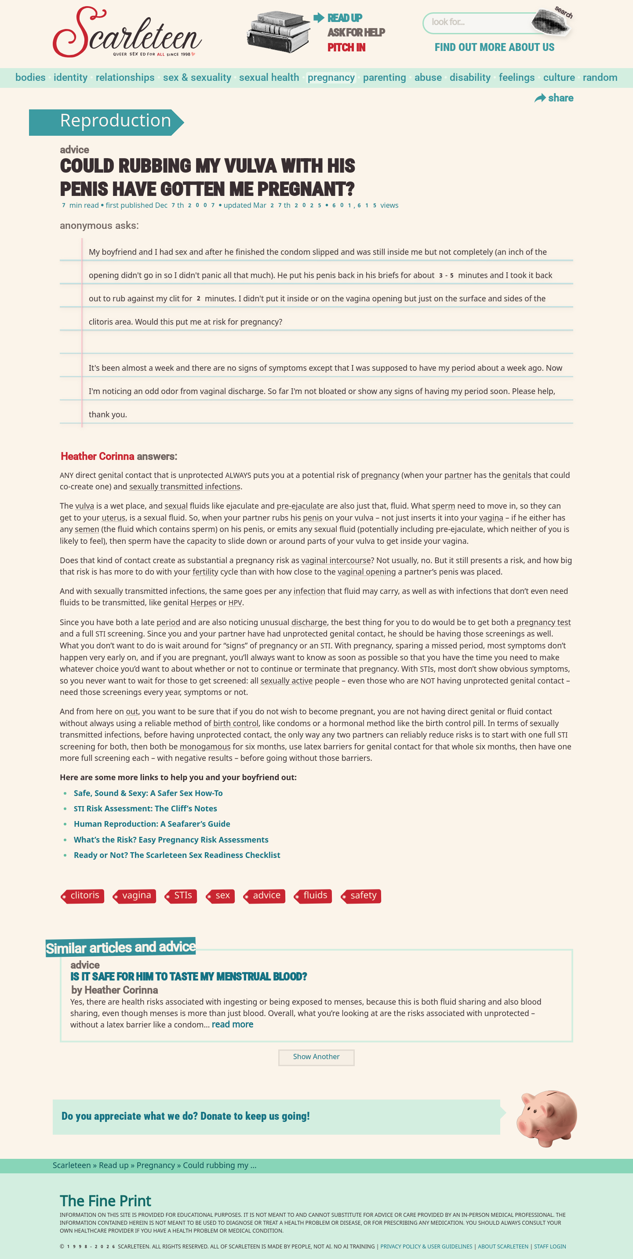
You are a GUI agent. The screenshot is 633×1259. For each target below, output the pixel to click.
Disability (470, 77)
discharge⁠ (309, 622)
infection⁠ (309, 591)
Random (600, 77)
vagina (137, 896)
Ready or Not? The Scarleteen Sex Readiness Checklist (177, 855)
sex (222, 896)
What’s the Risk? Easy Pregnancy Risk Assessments (171, 839)
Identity (70, 77)
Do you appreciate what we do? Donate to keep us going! (186, 1116)
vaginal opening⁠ (367, 571)
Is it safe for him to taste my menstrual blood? (188, 976)
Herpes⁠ (203, 602)
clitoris (84, 896)
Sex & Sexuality (197, 77)
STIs (184, 896)
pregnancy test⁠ (544, 622)
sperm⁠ (443, 505)
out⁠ (132, 711)
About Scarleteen (503, 1247)
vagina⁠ (491, 517)
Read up (344, 18)
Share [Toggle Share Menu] (552, 97)
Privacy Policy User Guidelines (427, 1247)
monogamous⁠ (205, 746)
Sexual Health (269, 77)
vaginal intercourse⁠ (336, 560)
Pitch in (346, 47)
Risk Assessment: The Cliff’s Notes (145, 808)
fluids (316, 896)
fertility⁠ (205, 571)
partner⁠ (458, 475)
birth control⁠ (235, 723)
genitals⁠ (516, 475)
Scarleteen (72, 1166)
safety (364, 896)
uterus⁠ (114, 517)
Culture (559, 77)
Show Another (316, 1058)
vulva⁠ (84, 505)
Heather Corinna (97, 456)
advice (266, 896)
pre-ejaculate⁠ (300, 505)
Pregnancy (331, 77)
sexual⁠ (176, 505)
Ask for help (356, 32)
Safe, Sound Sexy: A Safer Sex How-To (148, 793)
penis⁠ (313, 517)
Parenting (384, 77)
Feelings (517, 77)
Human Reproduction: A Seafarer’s (140, 823)
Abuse (428, 77)
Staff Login (550, 1247)
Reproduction (115, 122)
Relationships (125, 77)
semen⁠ (87, 529)
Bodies (30, 77)
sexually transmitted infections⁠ (184, 486)
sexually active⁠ (287, 680)
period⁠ (168, 622)
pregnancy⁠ (380, 475)
